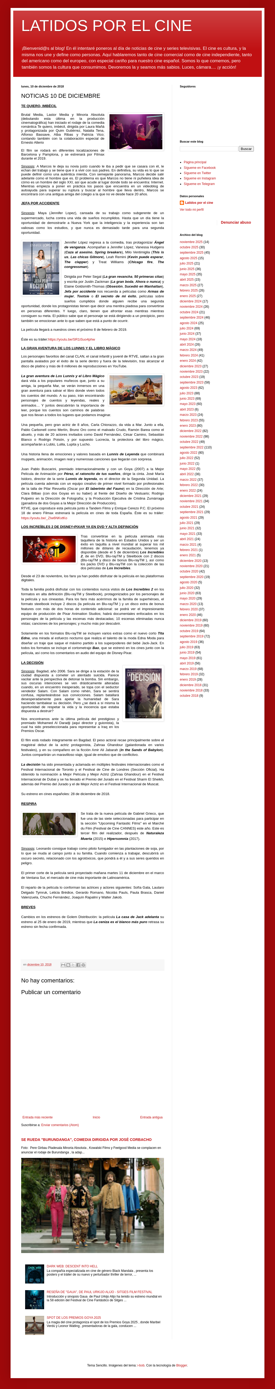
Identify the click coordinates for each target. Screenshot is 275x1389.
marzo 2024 (188, 350)
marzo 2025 (188, 285)
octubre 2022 (189, 442)
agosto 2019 (188, 642)
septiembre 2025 (191, 252)
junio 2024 (187, 334)
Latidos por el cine (199, 203)
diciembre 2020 (190, 561)
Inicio (96, 1117)
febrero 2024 (189, 355)
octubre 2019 (189, 631)
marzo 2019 (188, 669)
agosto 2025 (188, 258)
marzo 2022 (188, 480)
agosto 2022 (188, 453)
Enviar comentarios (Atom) (60, 1125)
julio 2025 (186, 263)
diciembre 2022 (190, 431)
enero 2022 (188, 490)
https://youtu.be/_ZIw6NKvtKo (44, 518)
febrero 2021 (189, 550)
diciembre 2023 (190, 366)
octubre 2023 (189, 377)
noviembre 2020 (191, 566)
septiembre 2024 (191, 317)
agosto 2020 (188, 582)
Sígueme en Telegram (199, 184)
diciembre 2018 (190, 685)
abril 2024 (187, 344)
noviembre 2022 (191, 436)
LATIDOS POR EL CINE (106, 25)
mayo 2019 (187, 658)
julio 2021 (186, 523)
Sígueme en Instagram (200, 178)
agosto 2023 (188, 388)
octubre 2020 (189, 571)
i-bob (141, 1365)
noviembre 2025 (191, 242)
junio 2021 (187, 528)
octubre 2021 (189, 507)
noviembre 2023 (191, 371)
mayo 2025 (187, 274)
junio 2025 (187, 269)
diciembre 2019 (190, 620)
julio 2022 (186, 458)
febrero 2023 (189, 420)
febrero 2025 (189, 290)
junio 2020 (187, 593)
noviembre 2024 (191, 306)
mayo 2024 (187, 339)
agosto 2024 (188, 323)
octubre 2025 (189, 247)
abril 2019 (187, 663)
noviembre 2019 (191, 625)
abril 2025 (187, 279)
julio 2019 (186, 647)
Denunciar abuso (236, 222)
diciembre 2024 (190, 301)
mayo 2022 (187, 469)
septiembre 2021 (191, 512)
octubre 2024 (189, 312)
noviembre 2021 (191, 501)
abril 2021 (187, 539)
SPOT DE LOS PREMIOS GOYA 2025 (74, 1318)
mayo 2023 (187, 404)
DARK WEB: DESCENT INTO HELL (72, 1266)
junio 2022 (187, 463)
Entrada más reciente (37, 1117)
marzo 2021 (188, 544)
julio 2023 (186, 393)
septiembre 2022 (191, 447)
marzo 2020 (188, 604)
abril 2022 (187, 474)
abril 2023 (187, 409)
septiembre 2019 (191, 636)
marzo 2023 (188, 415)
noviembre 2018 (191, 690)
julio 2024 (186, 328)
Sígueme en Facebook (200, 168)
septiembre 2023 (191, 382)
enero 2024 (188, 361)
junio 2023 (187, 398)
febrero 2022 (189, 485)
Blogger (181, 1365)
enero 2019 (188, 679)
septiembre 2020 (191, 577)
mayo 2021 (187, 534)
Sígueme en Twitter (197, 173)
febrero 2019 (189, 674)
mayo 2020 (187, 598)
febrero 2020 (189, 609)
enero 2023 (188, 425)
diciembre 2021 (190, 496)
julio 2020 (186, 588)
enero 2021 (188, 555)
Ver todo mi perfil (192, 209)
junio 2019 (187, 652)
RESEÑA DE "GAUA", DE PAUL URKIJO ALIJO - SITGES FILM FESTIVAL (99, 1292)
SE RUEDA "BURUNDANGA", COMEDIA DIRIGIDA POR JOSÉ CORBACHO (86, 1139)
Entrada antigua (151, 1117)
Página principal (195, 162)
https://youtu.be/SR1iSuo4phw (71, 339)
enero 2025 (188, 296)
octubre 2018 (189, 696)
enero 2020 (188, 615)
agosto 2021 (188, 517)
